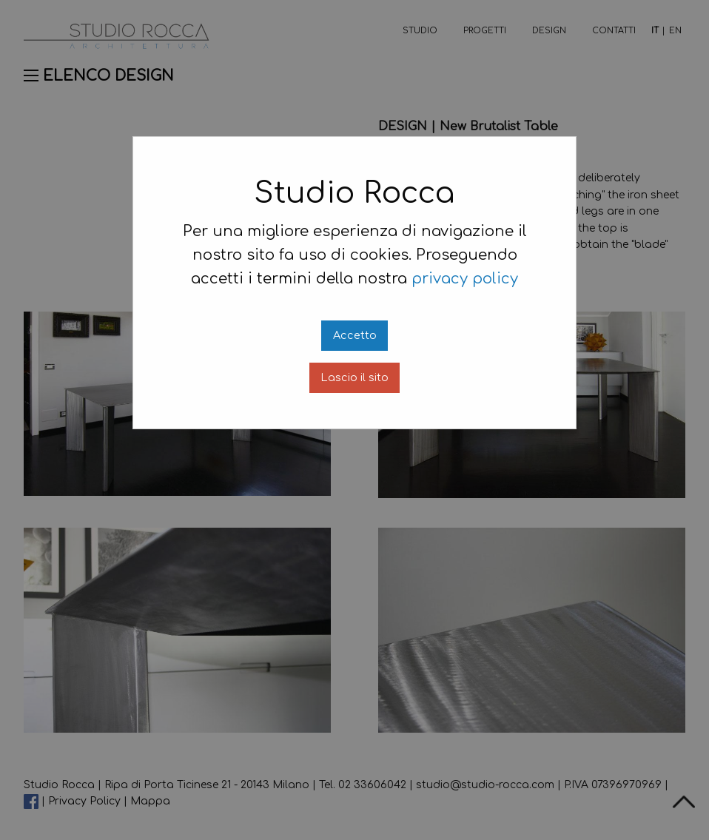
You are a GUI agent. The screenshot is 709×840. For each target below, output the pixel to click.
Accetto (355, 335)
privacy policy (464, 278)
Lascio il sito (354, 377)
